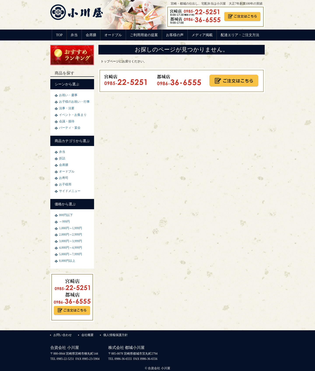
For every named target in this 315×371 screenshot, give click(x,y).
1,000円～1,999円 (70, 228)
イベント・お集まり (73, 114)
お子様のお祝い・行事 (74, 101)
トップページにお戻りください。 (124, 61)
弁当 (74, 35)
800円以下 (66, 215)
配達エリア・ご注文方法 (240, 35)
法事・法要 (66, 108)
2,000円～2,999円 (70, 234)
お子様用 (65, 184)
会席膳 (91, 35)
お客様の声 (175, 35)
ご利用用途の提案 (144, 35)
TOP (59, 35)
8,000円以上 (67, 260)
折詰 (62, 158)
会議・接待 (66, 121)
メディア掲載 (202, 35)
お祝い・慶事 (68, 95)
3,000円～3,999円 (70, 241)
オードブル (113, 35)
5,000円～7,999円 (70, 254)
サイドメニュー (69, 191)
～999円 (64, 221)
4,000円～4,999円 (70, 247)
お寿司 (63, 177)
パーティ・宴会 (69, 127)
